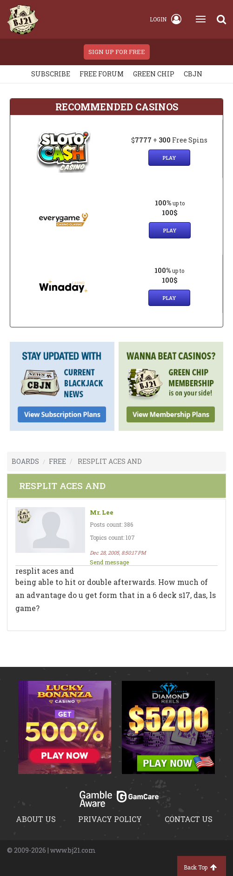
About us (36, 819)
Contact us (189, 819)
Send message (109, 562)
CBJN (193, 73)
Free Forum (102, 73)
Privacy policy (110, 819)
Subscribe (50, 73)
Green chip (153, 73)
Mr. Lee (101, 512)
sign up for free (116, 52)
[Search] (221, 19)
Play (169, 157)
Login (165, 19)
